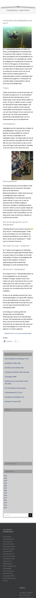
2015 (5, 503)
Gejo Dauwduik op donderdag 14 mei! (17, 359)
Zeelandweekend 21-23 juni (13, 392)
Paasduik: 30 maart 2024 (13, 401)
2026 (5, 476)
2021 (5, 488)
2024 (5, 481)
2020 (5, 490)
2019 (5, 493)
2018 (5, 495)
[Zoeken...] (16, 515)
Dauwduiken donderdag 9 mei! (14, 397)
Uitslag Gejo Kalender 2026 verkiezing (17, 372)
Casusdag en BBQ (10, 377)
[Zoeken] (30, 515)
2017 (5, 498)
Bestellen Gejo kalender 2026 (14, 368)
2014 (5, 505)
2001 (5, 508)
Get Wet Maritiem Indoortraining (15, 388)
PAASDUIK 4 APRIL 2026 (13, 363)
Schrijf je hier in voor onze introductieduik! (18, 333)
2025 (5, 478)
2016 (5, 500)
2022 (5, 486)
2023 (5, 483)
